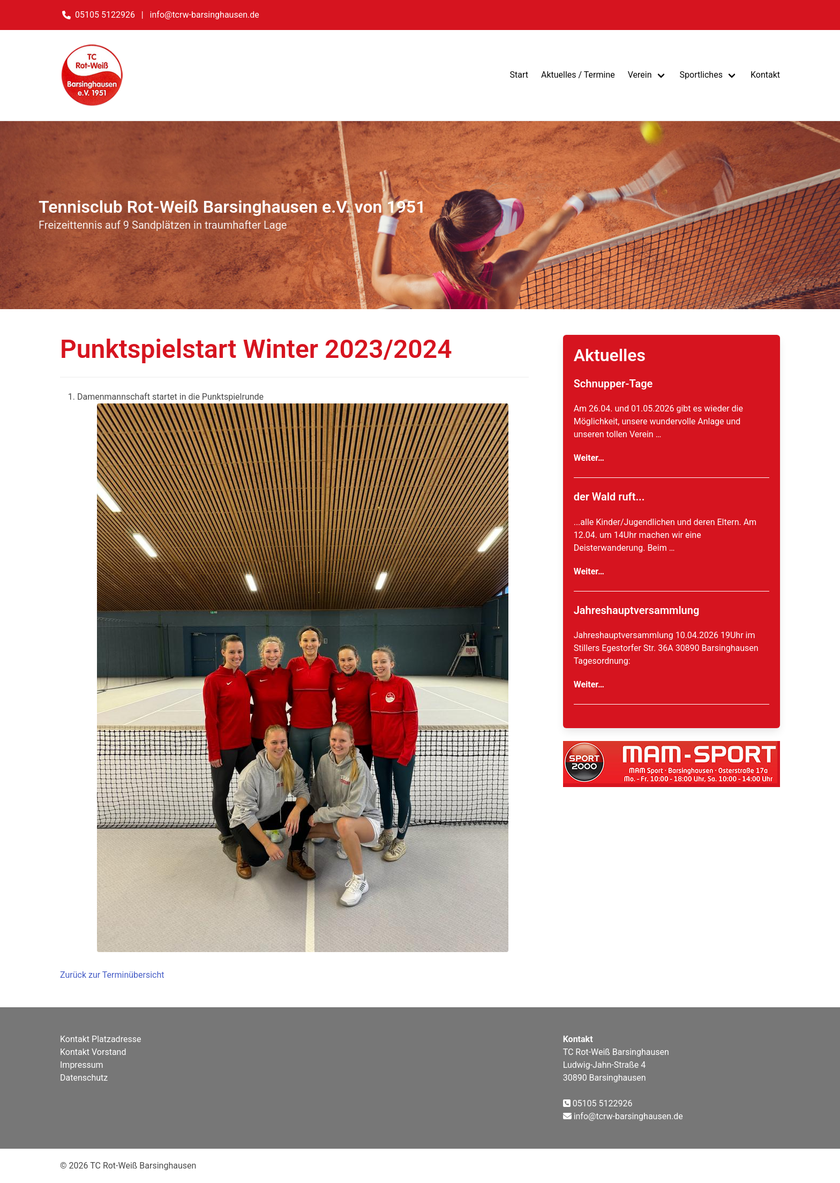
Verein (640, 75)
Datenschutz (84, 1078)
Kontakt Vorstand (93, 1052)
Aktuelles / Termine (578, 75)
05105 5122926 (105, 15)
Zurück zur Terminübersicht (112, 975)
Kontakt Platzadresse (100, 1039)
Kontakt (765, 75)
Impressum (81, 1065)
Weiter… (589, 458)
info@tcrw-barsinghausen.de (204, 15)
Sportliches (701, 75)
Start (518, 75)
